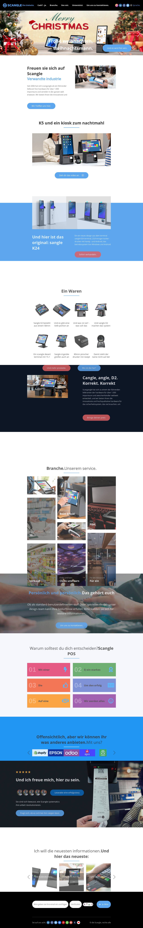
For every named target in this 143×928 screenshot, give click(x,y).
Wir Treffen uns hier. (41, 106)
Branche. (54, 5)
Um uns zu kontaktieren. (98, 5)
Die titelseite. (28, 5)
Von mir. (65, 5)
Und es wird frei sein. (117, 48)
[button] (138, 34)
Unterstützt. (77, 5)
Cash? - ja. (42, 5)
